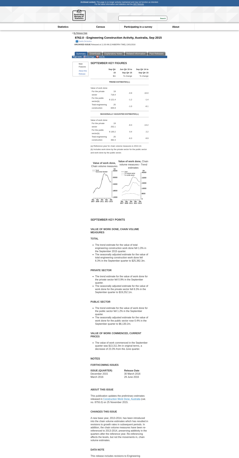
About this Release (83, 72)
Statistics (63, 27)
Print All (100, 57)
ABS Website (138, 4)
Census (100, 27)
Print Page (88, 57)
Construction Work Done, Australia (121, 399)
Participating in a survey (138, 27)
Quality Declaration (84, 41)
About (175, 27)
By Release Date (80, 33)
